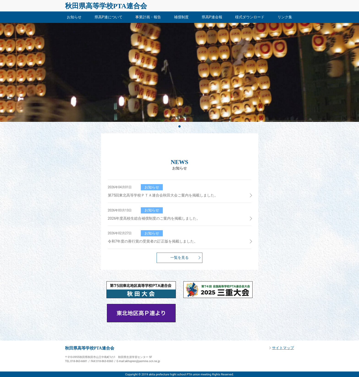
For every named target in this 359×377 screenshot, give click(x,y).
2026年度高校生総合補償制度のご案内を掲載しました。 (154, 218)
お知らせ (74, 17)
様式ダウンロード (249, 17)
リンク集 (284, 17)
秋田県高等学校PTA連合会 (106, 6)
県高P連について (108, 17)
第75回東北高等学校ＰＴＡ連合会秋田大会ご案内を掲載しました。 (163, 195)
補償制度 (181, 17)
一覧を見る (179, 257)
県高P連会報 (212, 17)
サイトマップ (283, 348)
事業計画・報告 (148, 17)
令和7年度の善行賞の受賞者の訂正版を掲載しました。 (153, 241)
